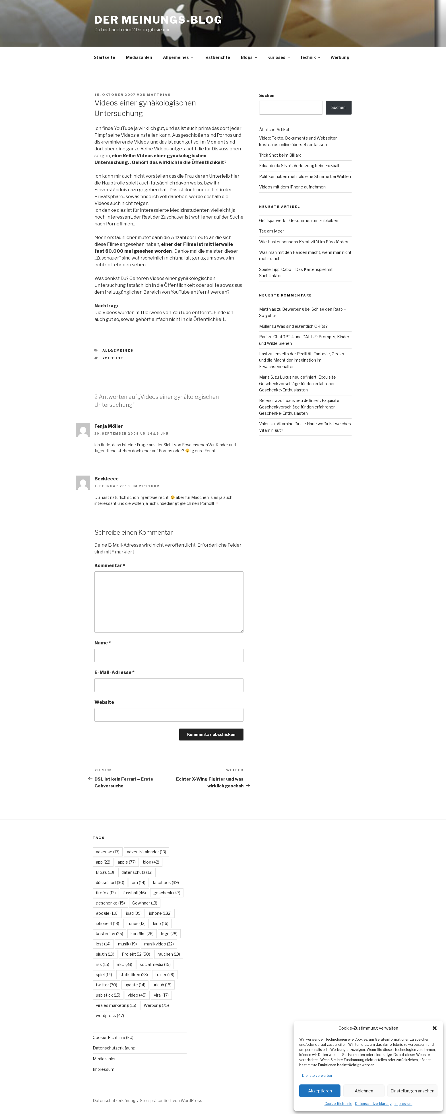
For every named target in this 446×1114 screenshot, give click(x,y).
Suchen (266, 95)
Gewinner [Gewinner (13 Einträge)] (144, 903)
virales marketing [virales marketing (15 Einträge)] (116, 1005)
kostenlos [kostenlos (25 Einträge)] (109, 933)
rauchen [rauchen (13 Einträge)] (169, 954)
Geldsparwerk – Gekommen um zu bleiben (298, 220)
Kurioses (279, 57)
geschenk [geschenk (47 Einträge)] (166, 892)
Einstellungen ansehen (412, 1091)
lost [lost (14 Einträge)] (103, 943)
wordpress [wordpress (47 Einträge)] (110, 1015)
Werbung (340, 57)
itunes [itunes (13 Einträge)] (136, 923)
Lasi (263, 353)
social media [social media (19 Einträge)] (155, 964)
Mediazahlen (139, 57)
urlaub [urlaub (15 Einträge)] (162, 984)
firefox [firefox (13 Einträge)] (106, 892)
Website (104, 702)
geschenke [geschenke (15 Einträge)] (110, 903)
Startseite (104, 57)
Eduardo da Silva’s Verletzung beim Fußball (299, 165)
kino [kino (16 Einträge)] (160, 923)
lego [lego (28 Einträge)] (169, 933)
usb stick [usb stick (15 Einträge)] (108, 995)
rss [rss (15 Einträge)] (102, 964)
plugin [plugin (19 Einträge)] (105, 954)
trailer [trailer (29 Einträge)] (164, 974)
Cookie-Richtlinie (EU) (113, 1037)
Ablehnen (364, 1091)
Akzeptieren (320, 1091)
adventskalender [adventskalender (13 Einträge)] (146, 851)
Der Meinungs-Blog (158, 20)
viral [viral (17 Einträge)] (161, 995)
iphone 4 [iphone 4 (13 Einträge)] (107, 923)
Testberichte (217, 57)
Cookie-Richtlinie (338, 1103)
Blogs (249, 57)
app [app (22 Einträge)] (103, 862)
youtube (113, 358)
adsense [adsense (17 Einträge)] (107, 851)
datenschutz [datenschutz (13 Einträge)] (136, 872)
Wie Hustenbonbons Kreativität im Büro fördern (304, 241)
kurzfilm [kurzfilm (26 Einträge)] (142, 933)
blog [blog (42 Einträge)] (151, 862)
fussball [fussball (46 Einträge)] (134, 892)
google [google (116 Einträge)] (107, 913)
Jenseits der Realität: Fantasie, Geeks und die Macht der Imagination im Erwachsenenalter (301, 360)
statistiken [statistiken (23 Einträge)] (133, 974)
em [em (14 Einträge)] (138, 882)
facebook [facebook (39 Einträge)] (166, 882)
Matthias (159, 95)
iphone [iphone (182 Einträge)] (160, 913)
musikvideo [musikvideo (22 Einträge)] (159, 943)
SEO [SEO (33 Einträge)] (124, 964)
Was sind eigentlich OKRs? (302, 326)
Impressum (403, 1103)
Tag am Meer (271, 231)
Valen (264, 423)
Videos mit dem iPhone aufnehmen (292, 186)
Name (102, 643)
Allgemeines (178, 57)
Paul (263, 336)
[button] (434, 1028)
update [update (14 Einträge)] (135, 984)
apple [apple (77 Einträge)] (127, 862)
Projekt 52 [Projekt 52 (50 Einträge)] (136, 954)
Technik (310, 57)
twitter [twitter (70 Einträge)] (106, 984)
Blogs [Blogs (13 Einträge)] (105, 872)
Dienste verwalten (317, 1075)
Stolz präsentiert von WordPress (171, 1100)
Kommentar (109, 565)
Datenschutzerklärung (373, 1103)
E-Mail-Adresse (114, 672)
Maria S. (266, 377)
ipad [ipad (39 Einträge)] (134, 913)
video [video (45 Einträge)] (137, 995)
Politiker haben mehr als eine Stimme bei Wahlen (305, 176)
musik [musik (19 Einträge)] (127, 943)
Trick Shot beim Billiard (280, 155)
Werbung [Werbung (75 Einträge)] (156, 1005)
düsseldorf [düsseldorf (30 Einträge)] (110, 882)
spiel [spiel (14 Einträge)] (104, 974)
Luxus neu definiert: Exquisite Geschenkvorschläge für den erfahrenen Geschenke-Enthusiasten (297, 383)
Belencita (268, 400)
